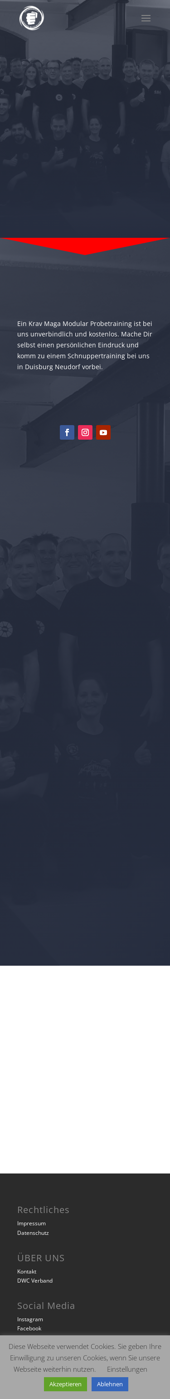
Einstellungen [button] (127, 1369)
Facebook (29, 1328)
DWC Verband (35, 1280)
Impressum (31, 1223)
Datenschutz (33, 1233)
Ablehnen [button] (110, 1384)
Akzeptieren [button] (65, 1384)
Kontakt (26, 1271)
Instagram (30, 1319)
